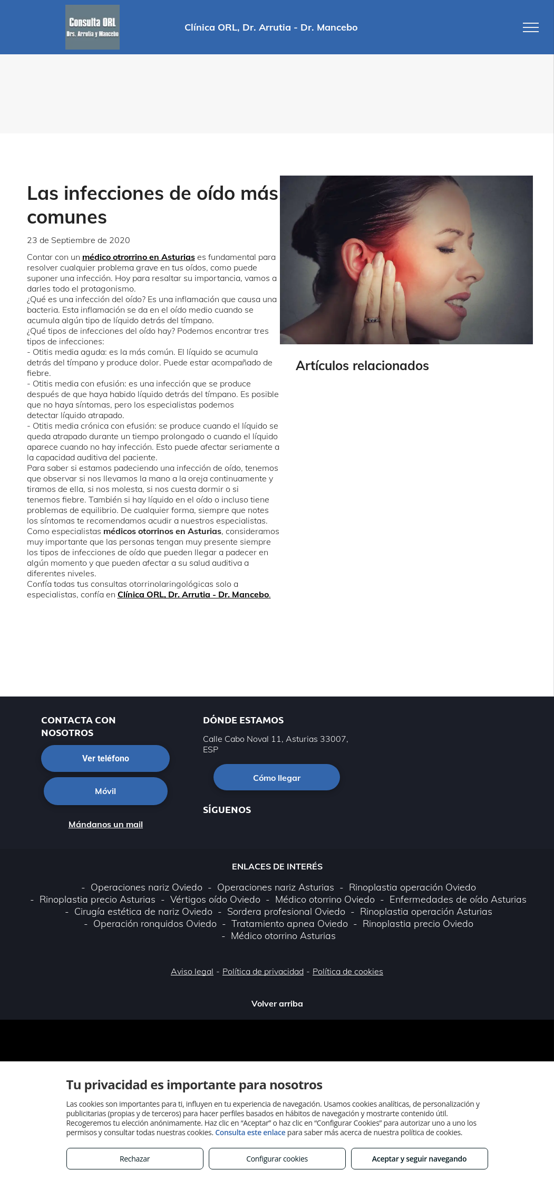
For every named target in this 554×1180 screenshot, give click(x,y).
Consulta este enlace (250, 1132)
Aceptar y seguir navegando (419, 1159)
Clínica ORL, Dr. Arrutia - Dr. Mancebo (193, 594)
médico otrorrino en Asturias (138, 257)
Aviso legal (192, 971)
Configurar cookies (277, 1159)
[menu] (531, 27)
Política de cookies (348, 971)
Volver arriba (277, 1003)
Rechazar (135, 1159)
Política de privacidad (263, 971)
